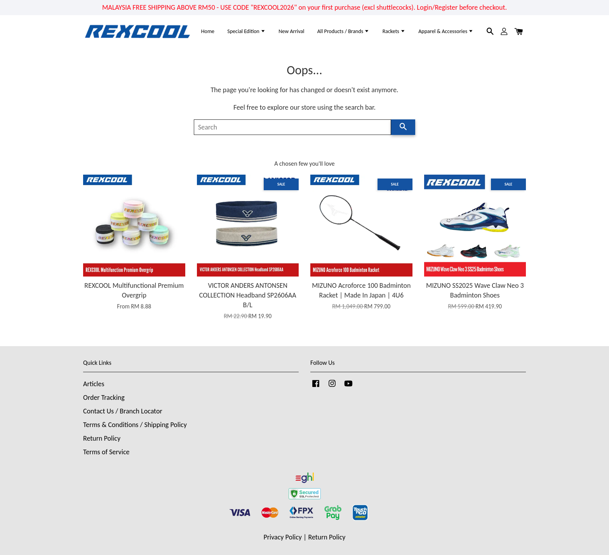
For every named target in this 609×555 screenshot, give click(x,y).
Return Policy (101, 438)
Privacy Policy (283, 537)
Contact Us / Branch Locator (122, 411)
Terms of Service (106, 452)
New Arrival (291, 31)
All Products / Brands (343, 31)
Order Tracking (104, 397)
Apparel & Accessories (445, 31)
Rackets (394, 31)
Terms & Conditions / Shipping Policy (135, 424)
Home (207, 31)
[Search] (292, 127)
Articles (93, 384)
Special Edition (246, 31)
